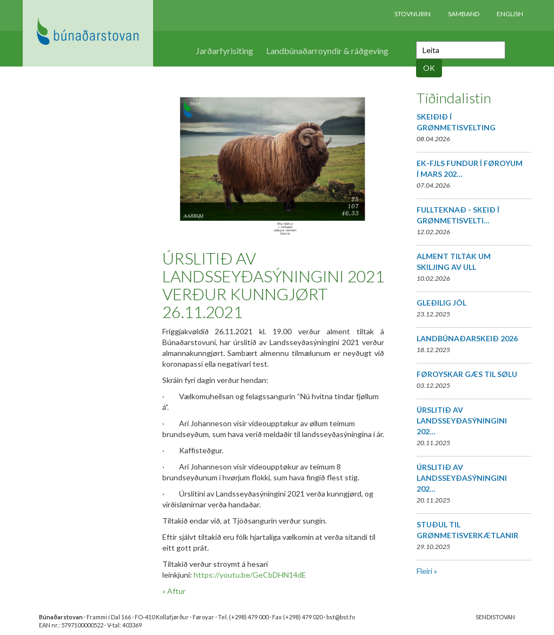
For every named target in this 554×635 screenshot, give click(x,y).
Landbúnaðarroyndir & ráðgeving (327, 50)
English (510, 14)
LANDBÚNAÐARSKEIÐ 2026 (467, 338)
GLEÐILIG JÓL (441, 302)
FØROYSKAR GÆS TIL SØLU (467, 374)
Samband (463, 14)
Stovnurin (412, 14)
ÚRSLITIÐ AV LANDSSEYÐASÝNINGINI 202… (462, 420)
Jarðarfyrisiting (224, 50)
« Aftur (174, 591)
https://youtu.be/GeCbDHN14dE (250, 574)
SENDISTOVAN (495, 616)
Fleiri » (427, 571)
